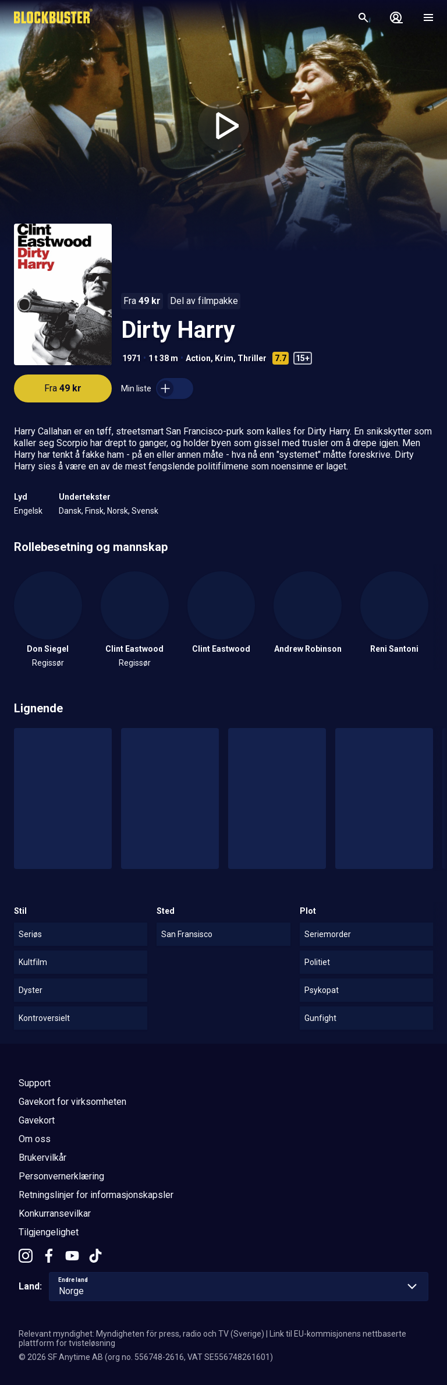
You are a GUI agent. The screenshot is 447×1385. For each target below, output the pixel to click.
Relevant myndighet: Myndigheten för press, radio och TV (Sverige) (141, 1333)
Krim (224, 358)
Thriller (252, 358)
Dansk (70, 510)
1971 (131, 358)
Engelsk (28, 510)
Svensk (145, 510)
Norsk (117, 510)
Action (198, 358)
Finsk (94, 510)
